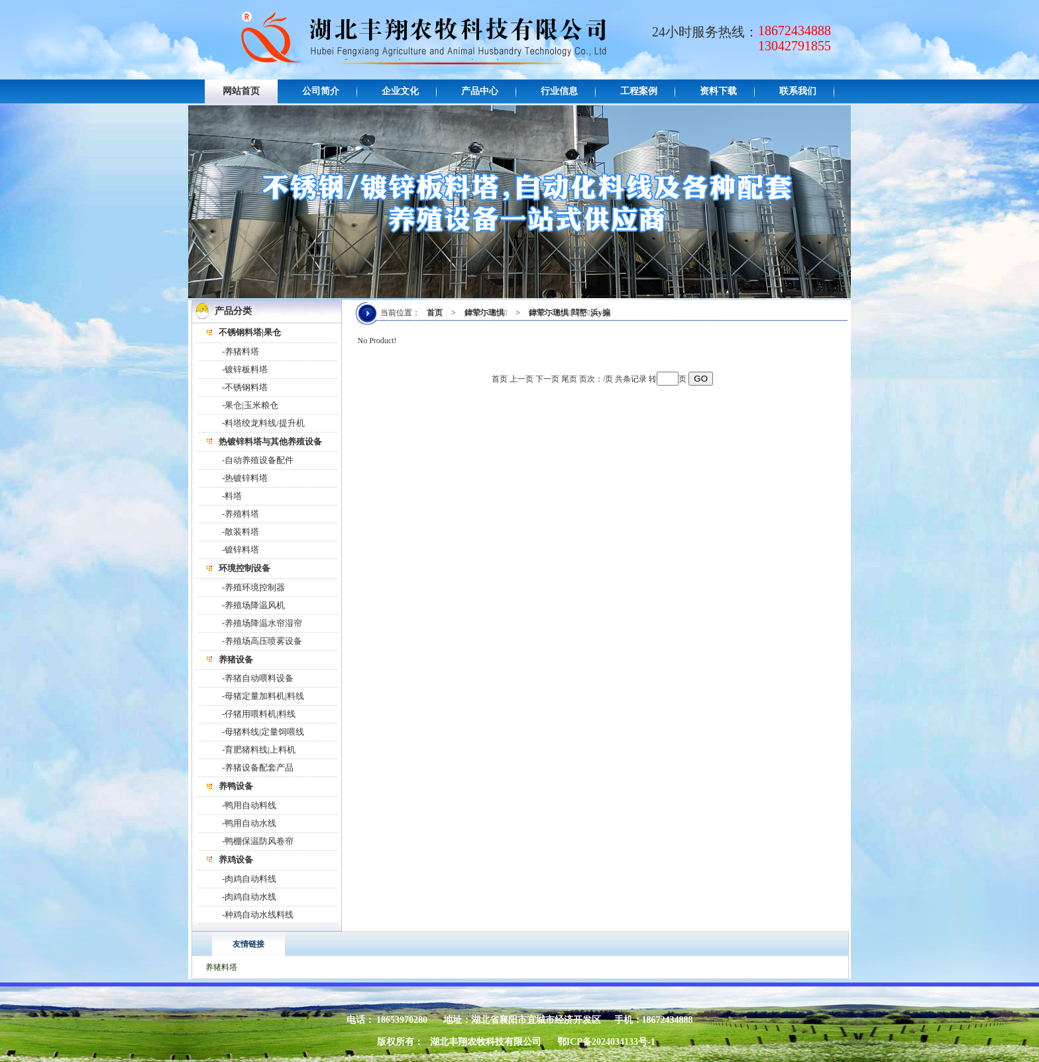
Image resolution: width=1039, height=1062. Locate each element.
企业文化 (400, 91)
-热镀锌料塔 (245, 478)
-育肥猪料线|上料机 (259, 750)
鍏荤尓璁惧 (486, 312)
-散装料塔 (240, 532)
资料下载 (718, 91)
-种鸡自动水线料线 (258, 915)
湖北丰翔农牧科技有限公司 (485, 1042)
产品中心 (479, 91)
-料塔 (232, 496)
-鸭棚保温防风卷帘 (258, 841)
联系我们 (797, 91)
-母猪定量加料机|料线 (263, 696)
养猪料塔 (221, 967)
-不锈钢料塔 (245, 387)
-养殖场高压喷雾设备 (262, 641)
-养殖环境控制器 (253, 587)
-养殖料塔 (240, 514)
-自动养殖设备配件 (258, 460)
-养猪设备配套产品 (258, 767)
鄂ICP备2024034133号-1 (606, 1042)
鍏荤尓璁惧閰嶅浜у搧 (569, 312)
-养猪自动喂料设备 (258, 678)
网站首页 (241, 91)
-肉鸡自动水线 (249, 897)
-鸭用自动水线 (249, 823)
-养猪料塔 (240, 351)
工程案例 (638, 91)
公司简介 (320, 91)
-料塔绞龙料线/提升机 (263, 423)
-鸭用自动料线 (249, 805)
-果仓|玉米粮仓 (250, 405)
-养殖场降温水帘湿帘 (262, 623)
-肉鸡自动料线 (249, 879)
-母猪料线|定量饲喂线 (263, 732)
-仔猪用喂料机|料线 (259, 714)
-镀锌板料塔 (245, 369)
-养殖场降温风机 (253, 605)
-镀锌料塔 (240, 550)
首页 (435, 312)
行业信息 (559, 91)
